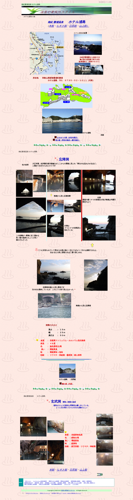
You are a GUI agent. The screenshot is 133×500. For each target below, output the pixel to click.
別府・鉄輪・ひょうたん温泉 (75, 482)
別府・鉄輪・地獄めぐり (89, 482)
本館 (51, 26)
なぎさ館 (61, 26)
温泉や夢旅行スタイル (68, 490)
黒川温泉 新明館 (62, 482)
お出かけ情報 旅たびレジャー (74, 493)
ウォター (64, 493)
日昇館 (73, 26)
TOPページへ (28, 481)
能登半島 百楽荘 (39, 482)
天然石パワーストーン (45, 493)
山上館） (84, 26)
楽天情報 (54, 493)
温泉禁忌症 (89, 481)
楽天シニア (59, 493)
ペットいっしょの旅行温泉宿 (40, 481)
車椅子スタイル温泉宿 (54, 481)
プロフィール (67, 484)
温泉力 (83, 481)
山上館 (83, 469)
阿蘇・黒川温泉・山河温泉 (30, 484)
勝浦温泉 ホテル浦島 (50, 482)
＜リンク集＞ (75, 484)
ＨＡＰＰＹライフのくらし (32, 493)
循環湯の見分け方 (28, 482)
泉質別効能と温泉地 (75, 481)
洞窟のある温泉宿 (64, 481)
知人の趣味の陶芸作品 (56, 484)
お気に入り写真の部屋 (44, 484)
